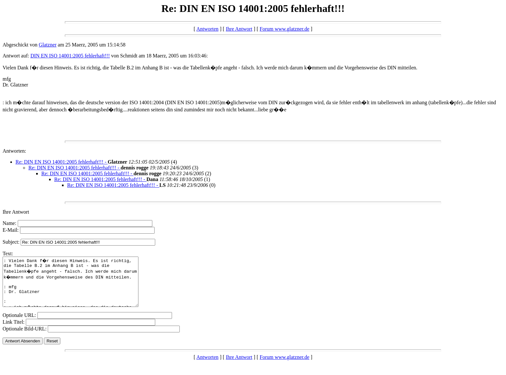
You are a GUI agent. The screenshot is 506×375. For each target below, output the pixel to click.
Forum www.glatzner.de (284, 29)
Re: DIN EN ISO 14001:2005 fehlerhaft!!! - (61, 162)
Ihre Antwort (239, 29)
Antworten (207, 29)
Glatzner (47, 44)
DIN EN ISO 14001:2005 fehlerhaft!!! (70, 55)
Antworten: (14, 151)
